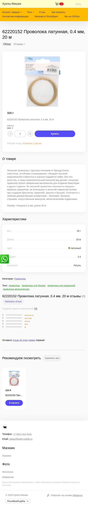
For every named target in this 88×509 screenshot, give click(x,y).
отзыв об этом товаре (24, 340)
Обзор (7, 44)
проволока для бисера (33, 285)
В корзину (14, 403)
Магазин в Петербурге (46, 16)
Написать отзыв (13, 301)
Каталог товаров (11, 12)
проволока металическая (16, 289)
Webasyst (77, 495)
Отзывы (18, 44)
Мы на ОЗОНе (72, 16)
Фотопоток (7, 472)
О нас (42, 12)
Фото (6, 464)
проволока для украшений (61, 285)
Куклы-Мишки (20, 495)
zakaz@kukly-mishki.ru (20, 439)
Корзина (6, 455)
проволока (14, 285)
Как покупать (58, 12)
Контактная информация (15, 16)
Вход (78, 4)
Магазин (8, 448)
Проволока (20, 278)
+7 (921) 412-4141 (22, 434)
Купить (55, 133)
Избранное (8, 477)
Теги (29, 12)
